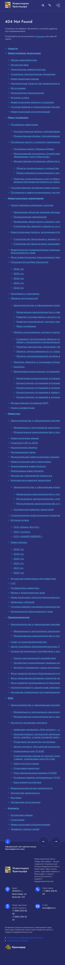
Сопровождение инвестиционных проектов (35, 515)
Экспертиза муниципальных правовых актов (38, 662)
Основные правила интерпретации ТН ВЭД (38, 777)
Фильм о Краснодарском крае (28, 592)
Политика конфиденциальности (25, 937)
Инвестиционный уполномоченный (30, 111)
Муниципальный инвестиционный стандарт (35, 457)
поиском (40, 36)
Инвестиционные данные (25, 79)
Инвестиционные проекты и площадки (32, 102)
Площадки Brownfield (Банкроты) (29, 262)
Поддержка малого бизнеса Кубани (34, 149)
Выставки (16, 797)
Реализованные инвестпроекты (28, 466)
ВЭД (10, 698)
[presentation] (44, 841)
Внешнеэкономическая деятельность (32, 788)
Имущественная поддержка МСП (29, 403)
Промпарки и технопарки (25, 293)
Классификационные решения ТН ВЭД (35, 773)
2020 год (19, 572)
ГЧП (13, 583)
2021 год (18, 568)
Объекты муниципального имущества (37, 168)
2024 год (19, 278)
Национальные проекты (24, 447)
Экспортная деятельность (25, 793)
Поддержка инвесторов (24, 124)
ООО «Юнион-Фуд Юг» (26, 527)
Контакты (13, 808)
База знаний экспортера (27, 782)
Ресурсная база (20, 65)
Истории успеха (20, 97)
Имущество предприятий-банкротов (31, 475)
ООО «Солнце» (22, 531)
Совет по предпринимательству (29, 642)
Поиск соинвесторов (22, 407)
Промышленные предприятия (30, 217)
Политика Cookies (17, 940)
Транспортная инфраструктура (28, 69)
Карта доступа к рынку (26, 763)
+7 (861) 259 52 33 (19, 918)
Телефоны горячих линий (25, 829)
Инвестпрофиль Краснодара (24, 53)
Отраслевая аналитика (26, 768)
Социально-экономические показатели (33, 74)
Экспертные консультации (25, 802)
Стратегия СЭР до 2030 (24, 443)
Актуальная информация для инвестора (33, 578)
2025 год (19, 273)
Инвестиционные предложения (26, 198)
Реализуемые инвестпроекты (27, 471)
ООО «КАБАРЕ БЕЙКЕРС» (28, 536)
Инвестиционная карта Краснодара (31, 461)
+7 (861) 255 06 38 (19, 912)
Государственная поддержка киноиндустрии (36, 606)
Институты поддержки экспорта (29, 722)
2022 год (19, 287)
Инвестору (14, 413)
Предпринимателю (19, 617)
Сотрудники (18, 819)
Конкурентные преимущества (27, 93)
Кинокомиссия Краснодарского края (32, 611)
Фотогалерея (18, 88)
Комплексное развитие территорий (31, 480)
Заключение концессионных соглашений (37, 371)
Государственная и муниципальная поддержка (37, 107)
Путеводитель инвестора (25, 588)
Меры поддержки (18, 117)
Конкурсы (19, 366)
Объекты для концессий (24, 298)
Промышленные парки (23, 452)
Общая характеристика (24, 60)
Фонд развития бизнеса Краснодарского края (37, 673)
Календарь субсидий (22, 602)
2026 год (19, 269)
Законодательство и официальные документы (36, 420)
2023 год (19, 283)
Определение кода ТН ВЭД (29, 751)
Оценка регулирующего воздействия (35, 658)
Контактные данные (22, 815)
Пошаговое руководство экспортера (34, 742)
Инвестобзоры (19, 542)
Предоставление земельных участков (32, 205)
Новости (13, 48)
